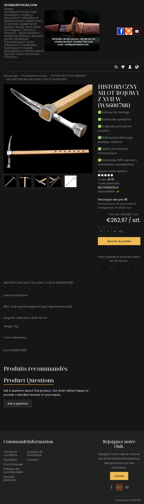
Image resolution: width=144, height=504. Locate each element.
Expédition (10, 460)
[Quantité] (108, 231)
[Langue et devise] (136, 67)
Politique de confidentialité (13, 470)
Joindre (119, 476)
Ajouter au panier (119, 241)
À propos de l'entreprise (35, 453)
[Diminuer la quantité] (114, 231)
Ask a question (18, 403)
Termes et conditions (10, 453)
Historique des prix (112, 199)
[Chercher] (116, 67)
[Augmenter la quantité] (101, 231)
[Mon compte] (130, 67)
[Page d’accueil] (72, 30)
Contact (32, 460)
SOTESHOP (134, 500)
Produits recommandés (36, 368)
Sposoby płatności (10, 478)
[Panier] (123, 67)
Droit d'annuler (13, 464)
